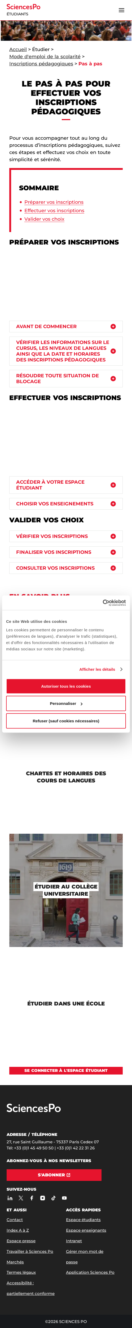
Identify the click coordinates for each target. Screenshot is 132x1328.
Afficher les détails (97, 669)
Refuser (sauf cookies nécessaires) (66, 720)
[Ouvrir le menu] (121, 10)
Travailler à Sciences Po (30, 1251)
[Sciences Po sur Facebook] (31, 1198)
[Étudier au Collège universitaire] (66, 890)
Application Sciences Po (90, 1272)
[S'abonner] (54, 1175)
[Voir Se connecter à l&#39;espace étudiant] (66, 1071)
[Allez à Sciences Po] (34, 1111)
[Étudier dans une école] (66, 1003)
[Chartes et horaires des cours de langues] (66, 777)
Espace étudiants (83, 1219)
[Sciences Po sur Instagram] (42, 1198)
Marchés (15, 1261)
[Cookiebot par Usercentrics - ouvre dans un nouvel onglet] (103, 602)
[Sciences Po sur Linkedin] (10, 1198)
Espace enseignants (86, 1230)
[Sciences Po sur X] (20, 1198)
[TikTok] (53, 1198)
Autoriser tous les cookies (66, 686)
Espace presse (21, 1240)
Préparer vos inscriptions (53, 202)
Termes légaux (21, 1272)
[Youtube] (64, 1198)
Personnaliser (66, 703)
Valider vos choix (44, 219)
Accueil (18, 49)
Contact (15, 1219)
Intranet (74, 1240)
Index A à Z (18, 1230)
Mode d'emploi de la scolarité (45, 57)
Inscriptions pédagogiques (41, 64)
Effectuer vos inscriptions (54, 211)
